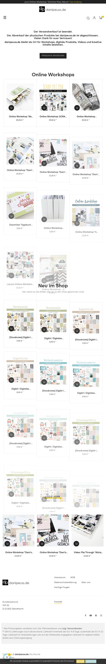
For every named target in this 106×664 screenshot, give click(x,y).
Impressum (60, 577)
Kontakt (58, 602)
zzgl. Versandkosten (72, 629)
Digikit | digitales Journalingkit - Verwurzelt (53, 358)
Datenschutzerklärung (65, 582)
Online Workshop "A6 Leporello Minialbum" (20, 119)
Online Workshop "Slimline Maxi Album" (85, 122)
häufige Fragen (62, 587)
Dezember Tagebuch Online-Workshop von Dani (20, 257)
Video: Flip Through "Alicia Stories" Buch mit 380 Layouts (87, 553)
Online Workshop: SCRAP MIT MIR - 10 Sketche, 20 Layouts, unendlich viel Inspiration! (53, 121)
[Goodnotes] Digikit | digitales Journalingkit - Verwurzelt (20, 353)
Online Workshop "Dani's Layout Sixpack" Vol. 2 (53, 202)
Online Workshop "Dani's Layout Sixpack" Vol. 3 (20, 197)
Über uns (85, 582)
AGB (72, 577)
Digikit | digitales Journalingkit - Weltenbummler (86, 425)
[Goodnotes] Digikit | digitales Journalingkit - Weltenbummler (53, 421)
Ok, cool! (80, 661)
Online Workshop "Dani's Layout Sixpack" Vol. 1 (86, 207)
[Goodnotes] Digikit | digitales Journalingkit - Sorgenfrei (20, 476)
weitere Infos (91, 661)
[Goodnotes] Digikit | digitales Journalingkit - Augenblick (85, 363)
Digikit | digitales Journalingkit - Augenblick (20, 416)
